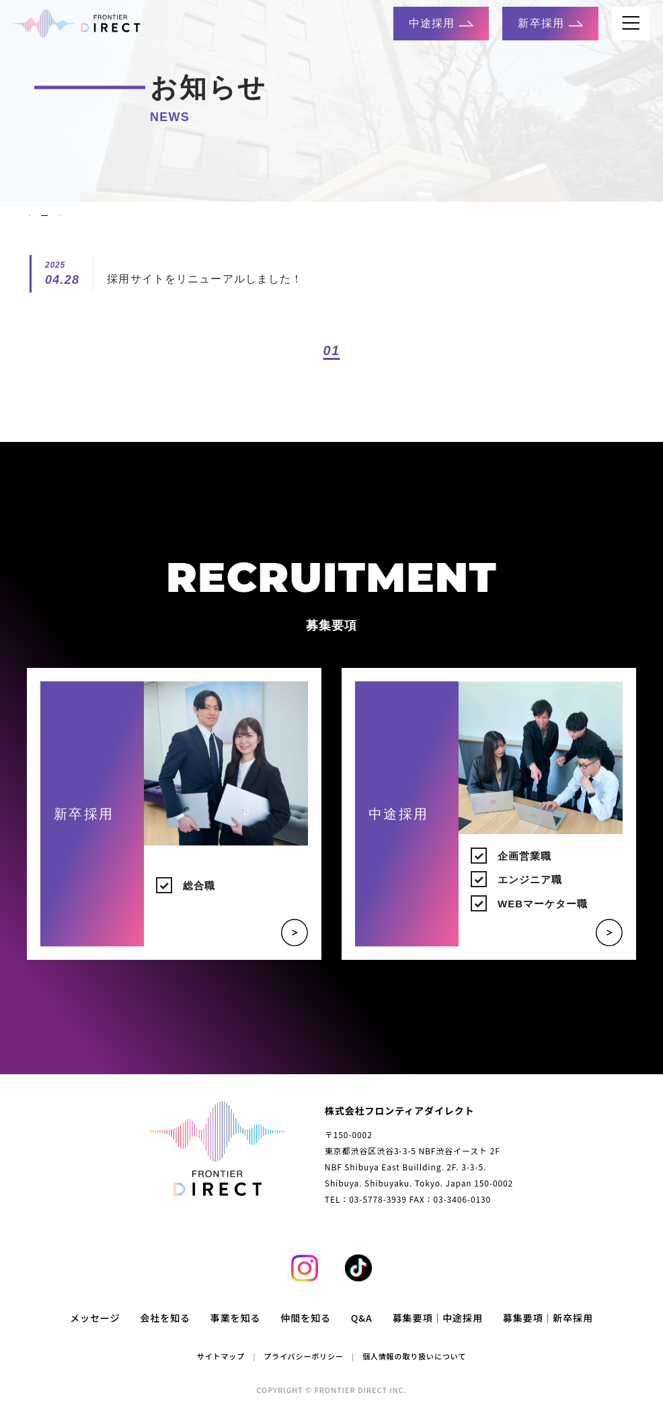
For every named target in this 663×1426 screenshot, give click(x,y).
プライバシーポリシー (304, 1371)
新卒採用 (550, 23)
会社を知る (165, 1333)
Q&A (362, 1333)
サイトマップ (221, 1371)
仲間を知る (305, 1333)
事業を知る (235, 1333)
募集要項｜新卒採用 (548, 1333)
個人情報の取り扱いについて (414, 1371)
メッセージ (95, 1333)
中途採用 (441, 23)
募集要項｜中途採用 (438, 1333)
